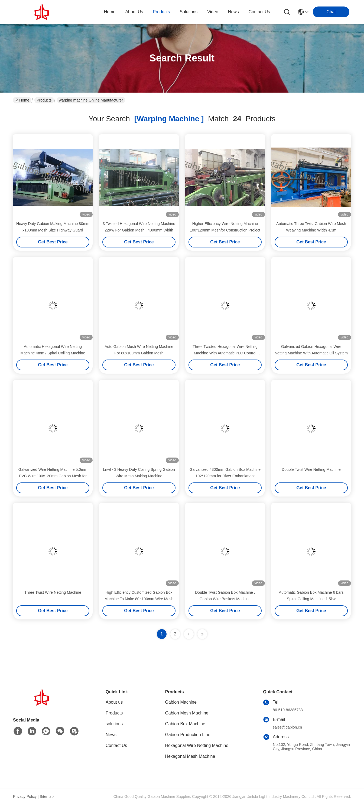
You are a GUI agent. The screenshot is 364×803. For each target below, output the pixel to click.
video (212, 11)
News (111, 734)
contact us (259, 11)
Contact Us (116, 745)
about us (134, 11)
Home (110, 11)
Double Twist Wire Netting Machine (311, 469)
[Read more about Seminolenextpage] (189, 634)
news (233, 11)
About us (114, 702)
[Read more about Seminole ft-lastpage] (202, 634)
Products (44, 100)
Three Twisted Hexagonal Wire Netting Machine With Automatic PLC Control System (225, 353)
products (161, 11)
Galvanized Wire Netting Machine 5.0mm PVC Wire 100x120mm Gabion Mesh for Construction (52, 476)
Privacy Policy (25, 796)
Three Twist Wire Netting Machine (52, 592)
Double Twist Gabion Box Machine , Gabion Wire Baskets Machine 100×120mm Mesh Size (225, 599)
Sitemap (47, 796)
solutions (188, 11)
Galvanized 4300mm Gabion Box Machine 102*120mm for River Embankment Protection (225, 476)
